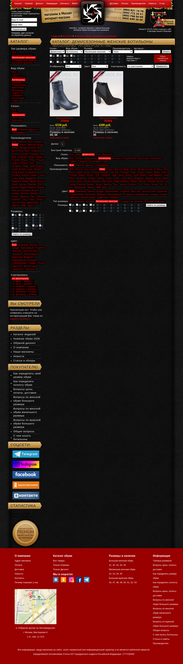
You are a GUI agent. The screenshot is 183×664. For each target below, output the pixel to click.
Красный (90, 194)
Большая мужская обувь (121, 578)
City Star (114, 172)
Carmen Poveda (99, 172)
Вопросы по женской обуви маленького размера (26, 412)
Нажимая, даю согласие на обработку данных (22, 34)
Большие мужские (154, 201)
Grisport (106, 175)
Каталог (18, 3)
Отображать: (57, 66)
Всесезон (108, 154)
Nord (80, 181)
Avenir (110, 169)
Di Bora (158, 169)
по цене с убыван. (22, 283)
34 (65, 56)
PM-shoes (107, 181)
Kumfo (101, 178)
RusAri (160, 181)
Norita (87, 181)
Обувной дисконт (24, 343)
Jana (120, 175)
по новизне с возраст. (24, 286)
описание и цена (59, 137)
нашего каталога (20, 319)
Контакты (64, 3)
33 (59, 56)
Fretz (164, 172)
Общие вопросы (23, 431)
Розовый (128, 194)
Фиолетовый (88, 197)
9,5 (100, 62)
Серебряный (141, 194)
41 (113, 56)
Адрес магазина (23, 560)
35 (72, 56)
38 (93, 56)
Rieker (133, 181)
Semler (90, 184)
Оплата (124, 3)
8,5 (87, 62)
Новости (152, 3)
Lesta (109, 178)
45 (65, 59)
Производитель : (122, 48)
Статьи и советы (161, 639)
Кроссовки (143, 158)
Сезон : (54, 48)
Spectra (107, 184)
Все (72, 154)
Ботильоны (105, 158)
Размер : (89, 48)
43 (52, 59)
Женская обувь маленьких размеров (95, 36)
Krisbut (92, 178)
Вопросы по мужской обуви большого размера (27, 423)
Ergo (133, 172)
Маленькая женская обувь (122, 569)
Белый (91, 191)
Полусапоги (91, 158)
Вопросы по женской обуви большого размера (26, 400)
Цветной (74, 197)
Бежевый (81, 191)
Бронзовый (112, 191)
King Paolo (18, 172)
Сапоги (79, 158)
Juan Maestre (155, 175)
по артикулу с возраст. (25, 291)
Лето (98, 154)
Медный (101, 194)
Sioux (99, 184)
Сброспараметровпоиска (162, 58)
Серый (154, 194)
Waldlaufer (80, 187)
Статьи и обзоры (24, 360)
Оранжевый (114, 194)
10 (107, 62)
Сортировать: (118, 66)
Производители (138, 3)
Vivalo (154, 184)
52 (113, 59)
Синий (163, 194)
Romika (152, 181)
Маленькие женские (107, 201)
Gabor (82, 175)
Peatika (96, 181)
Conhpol (125, 172)
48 (86, 59)
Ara (86, 169)
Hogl (114, 175)
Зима (78, 154)
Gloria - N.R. (93, 175)
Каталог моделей (24, 334)
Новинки (29, 3)
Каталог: (20, 41)
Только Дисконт (61, 569)
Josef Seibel (140, 175)
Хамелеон (102, 197)
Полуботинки (130, 158)
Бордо (100, 191)
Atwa (102, 169)
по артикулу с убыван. (25, 294)
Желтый (135, 191)
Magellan (139, 178)
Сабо (105, 161)
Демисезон (88, 154)
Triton (147, 184)
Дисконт (39, 3)
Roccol (142, 181)
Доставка (114, 3)
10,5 (114, 62)
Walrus (91, 187)
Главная (55, 36)
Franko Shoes (153, 172)
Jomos (128, 175)
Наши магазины (23, 351)
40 (107, 56)
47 (79, 59)
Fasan (141, 172)
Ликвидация (51, 3)
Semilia (81, 184)
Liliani (116, 178)
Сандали (82, 161)
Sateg (73, 184)
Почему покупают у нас (26, 582)
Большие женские (85, 201)
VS (161, 184)
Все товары (59, 560)
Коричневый (77, 194)
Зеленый (162, 191)
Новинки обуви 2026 (26, 338)
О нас (162, 3)
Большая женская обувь (121, 560)
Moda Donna (37, 181)
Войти (75, 3)
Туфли (73, 161)
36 (79, 56)
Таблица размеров (162, 560)
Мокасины (156, 158)
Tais (115, 184)
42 (120, 56)
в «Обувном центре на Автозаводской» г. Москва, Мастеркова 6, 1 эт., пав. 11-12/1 (35, 632)
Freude (73, 175)
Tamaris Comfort (127, 184)
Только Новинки (61, 565)
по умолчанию (20, 278)
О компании (21, 347)
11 (120, 62)
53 (120, 59)
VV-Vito (21, 202)
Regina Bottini (121, 181)
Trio (140, 184)
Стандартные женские (131, 201)
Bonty (133, 169)
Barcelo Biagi (122, 169)
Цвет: (87, 66)
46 (72, 59)
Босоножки (95, 161)
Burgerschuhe (145, 169)
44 (59, 59)
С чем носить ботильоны (165, 634)
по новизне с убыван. (24, 289)
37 (86, 56)
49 (93, 59)
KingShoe (82, 178)
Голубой (124, 191)
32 (52, 56)
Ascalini (94, 169)
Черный (114, 197)
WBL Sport (102, 187)
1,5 (59, 62)
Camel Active (83, 172)
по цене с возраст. (22, 281)
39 (100, 56)
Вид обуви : (72, 48)
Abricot (79, 169)
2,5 (73, 62)
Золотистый (148, 191)
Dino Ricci (24, 150)
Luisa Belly (127, 178)
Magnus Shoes (153, 178)
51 (107, 59)
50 (100, 59)
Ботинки (116, 158)
